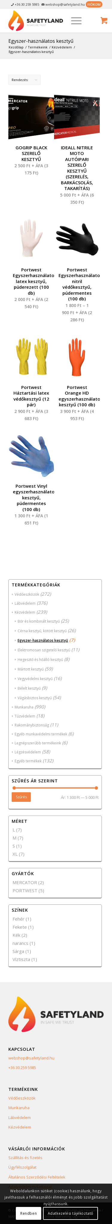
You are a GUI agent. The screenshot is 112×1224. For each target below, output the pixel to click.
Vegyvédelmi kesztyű (35, 678)
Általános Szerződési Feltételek (36, 1177)
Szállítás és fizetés (25, 1157)
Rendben (28, 1213)
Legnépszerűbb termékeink (38, 743)
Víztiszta (21, 959)
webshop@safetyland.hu (31, 1058)
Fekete (20, 927)
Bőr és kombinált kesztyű (39, 621)
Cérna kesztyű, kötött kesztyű (42, 630)
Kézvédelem (25, 612)
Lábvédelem (25, 603)
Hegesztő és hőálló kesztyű (40, 659)
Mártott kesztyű (31, 669)
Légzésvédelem (28, 752)
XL (15, 854)
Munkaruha (24, 707)
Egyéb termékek (28, 761)
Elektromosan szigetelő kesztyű (44, 650)
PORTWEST (25, 890)
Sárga (18, 951)
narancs (20, 943)
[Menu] (73, 21)
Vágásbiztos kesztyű (35, 697)
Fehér (18, 919)
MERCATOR (25, 882)
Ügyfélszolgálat (22, 1167)
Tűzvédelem (25, 716)
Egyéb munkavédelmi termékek (41, 734)
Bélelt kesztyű (29, 688)
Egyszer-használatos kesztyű (43, 640)
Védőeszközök (27, 594)
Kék (16, 935)
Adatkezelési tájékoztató (70, 1213)
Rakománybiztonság (32, 725)
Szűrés (21, 796)
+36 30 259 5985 (22, 1067)
